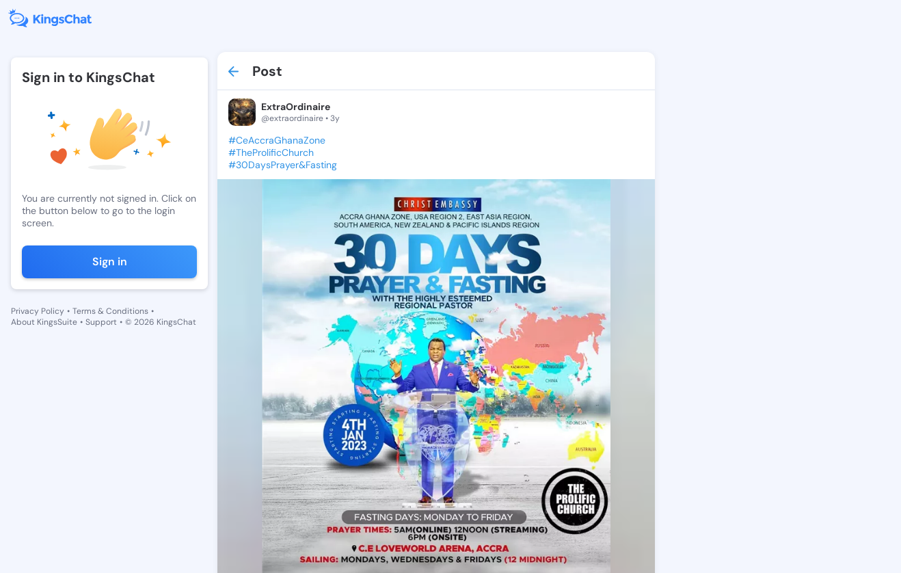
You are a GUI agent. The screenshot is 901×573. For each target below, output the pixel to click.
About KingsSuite (44, 322)
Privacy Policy (37, 311)
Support (101, 322)
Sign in (109, 261)
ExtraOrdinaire (295, 107)
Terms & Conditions (110, 311)
